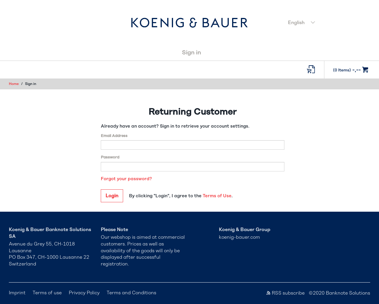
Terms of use (47, 292)
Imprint (17, 292)
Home (14, 84)
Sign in (191, 53)
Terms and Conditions (131, 292)
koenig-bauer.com (239, 237)
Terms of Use (217, 196)
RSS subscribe (285, 293)
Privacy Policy (84, 292)
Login (111, 195)
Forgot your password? (126, 179)
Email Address (114, 136)
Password (110, 157)
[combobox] (327, 23)
